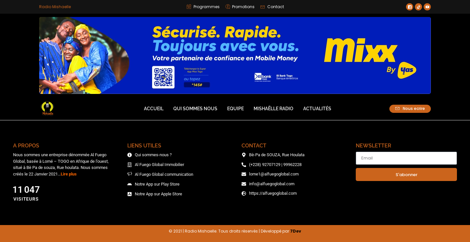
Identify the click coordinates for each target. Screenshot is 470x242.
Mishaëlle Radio (273, 108)
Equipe (235, 108)
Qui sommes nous (195, 108)
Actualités (317, 108)
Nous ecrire (410, 109)
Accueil (154, 108)
